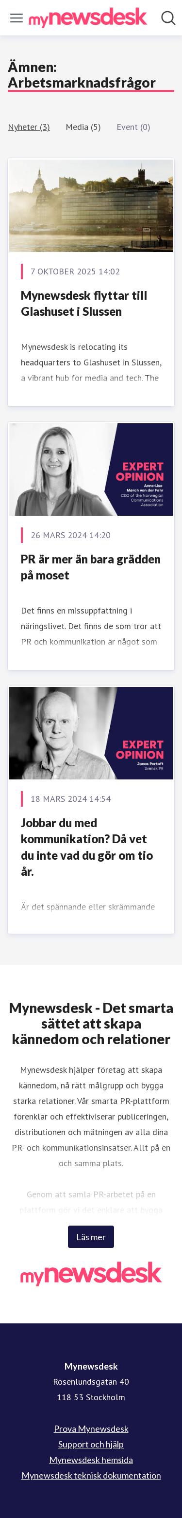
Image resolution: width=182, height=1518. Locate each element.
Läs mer (91, 1236)
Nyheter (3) (29, 126)
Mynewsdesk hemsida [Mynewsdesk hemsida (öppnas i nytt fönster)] (91, 1459)
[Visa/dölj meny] (16, 18)
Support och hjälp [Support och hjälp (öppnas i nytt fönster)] (91, 1444)
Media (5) (83, 126)
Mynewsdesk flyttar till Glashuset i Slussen (84, 303)
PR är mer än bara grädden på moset (91, 567)
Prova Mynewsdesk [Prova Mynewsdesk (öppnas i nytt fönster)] (91, 1428)
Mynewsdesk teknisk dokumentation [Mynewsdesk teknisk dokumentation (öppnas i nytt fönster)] (91, 1475)
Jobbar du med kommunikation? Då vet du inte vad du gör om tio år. (87, 847)
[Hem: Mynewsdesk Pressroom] (88, 18)
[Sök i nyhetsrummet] (168, 18)
